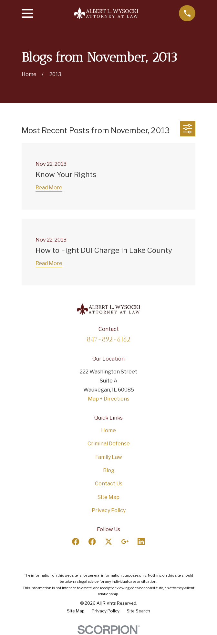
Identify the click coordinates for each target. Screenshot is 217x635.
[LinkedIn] (141, 541)
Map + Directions (108, 399)
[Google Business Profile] (125, 541)
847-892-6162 (108, 339)
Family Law (108, 457)
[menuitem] (76, 611)
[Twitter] (108, 541)
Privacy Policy (109, 510)
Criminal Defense (109, 444)
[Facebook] (75, 541)
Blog (108, 470)
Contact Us (108, 484)
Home (108, 430)
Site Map (108, 497)
